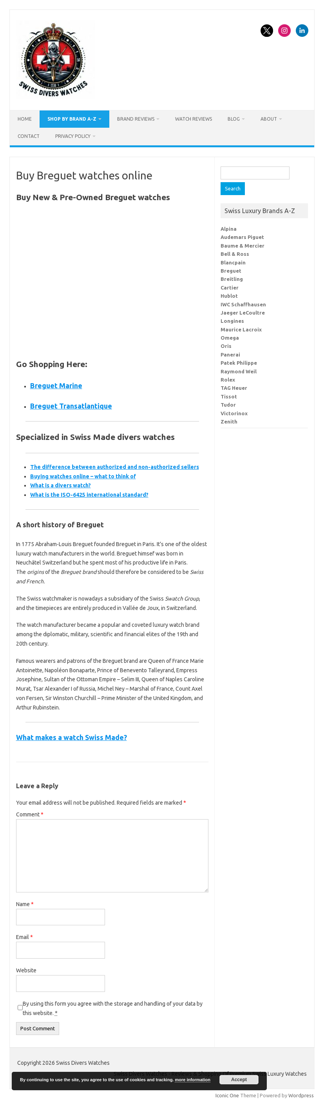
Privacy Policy (73, 136)
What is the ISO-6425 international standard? (89, 495)
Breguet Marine (56, 385)
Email (24, 937)
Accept (239, 1079)
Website (26, 970)
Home (25, 118)
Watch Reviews (193, 118)
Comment (29, 814)
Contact (29, 136)
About (269, 118)
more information (192, 1079)
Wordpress (301, 1095)
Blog (234, 118)
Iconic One (227, 1095)
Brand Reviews (135, 118)
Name (25, 904)
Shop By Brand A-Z (71, 118)
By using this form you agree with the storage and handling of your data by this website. (113, 1008)
